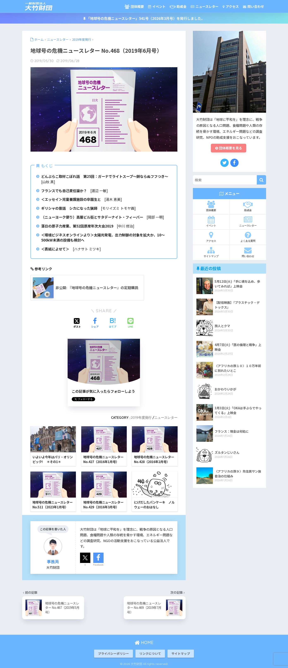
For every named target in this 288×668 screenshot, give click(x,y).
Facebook (98, 564)
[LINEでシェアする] (130, 323)
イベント (157, 6)
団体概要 (134, 6)
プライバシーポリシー (113, 653)
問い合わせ (253, 6)
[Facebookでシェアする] (95, 323)
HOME (144, 642)
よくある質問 (248, 236)
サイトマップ (211, 252)
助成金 (178, 6)
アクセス (231, 6)
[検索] (261, 180)
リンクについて (150, 653)
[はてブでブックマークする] (112, 323)
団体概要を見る (228, 148)
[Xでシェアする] (77, 323)
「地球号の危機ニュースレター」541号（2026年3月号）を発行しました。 (144, 18)
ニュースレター (205, 6)
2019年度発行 (141, 417)
